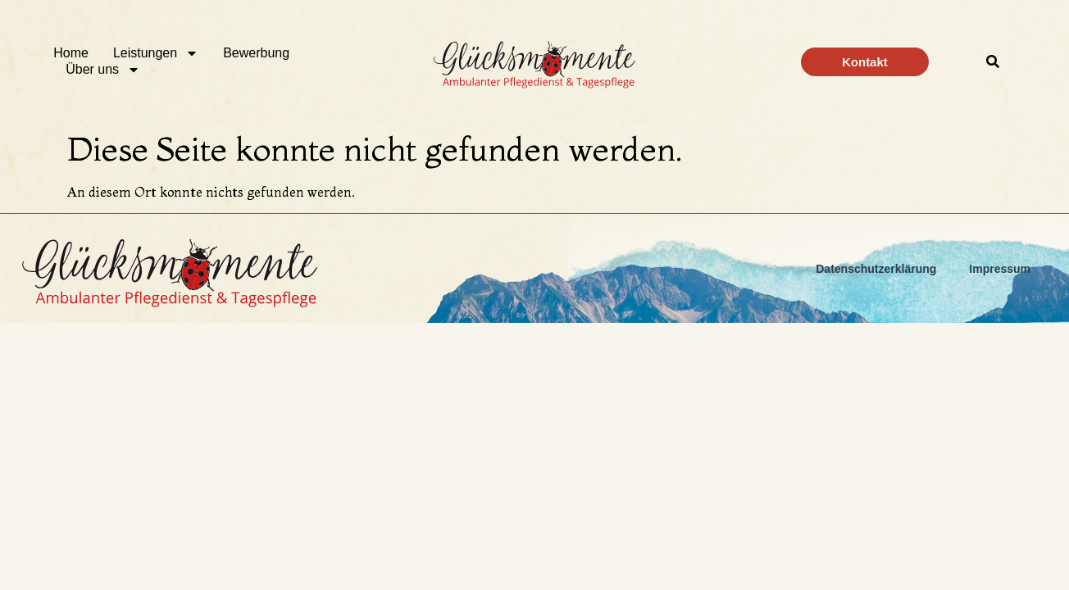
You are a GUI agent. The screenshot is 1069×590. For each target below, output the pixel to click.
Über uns (103, 69)
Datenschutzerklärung (876, 268)
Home (71, 53)
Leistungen (155, 53)
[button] (993, 61)
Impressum (999, 268)
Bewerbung (256, 53)
